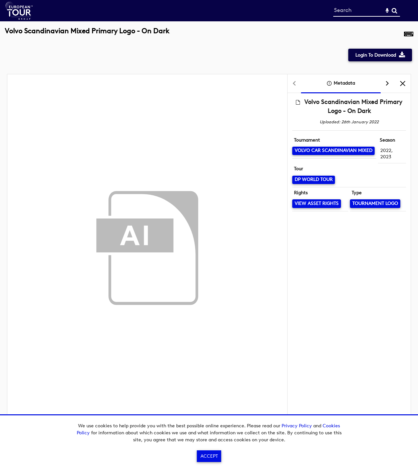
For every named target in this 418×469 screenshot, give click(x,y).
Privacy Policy (297, 426)
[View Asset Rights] (316, 203)
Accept (209, 456)
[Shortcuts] (408, 34)
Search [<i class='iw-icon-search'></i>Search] (394, 10)
